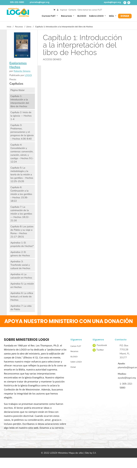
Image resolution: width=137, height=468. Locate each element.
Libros (28, 26)
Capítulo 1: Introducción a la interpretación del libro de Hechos (19, 101)
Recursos (66, 16)
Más (111, 16)
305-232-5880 (17, 2)
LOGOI (28, 75)
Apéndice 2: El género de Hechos (20, 254)
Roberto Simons (22, 71)
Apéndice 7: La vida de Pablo (21, 307)
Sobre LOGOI (96, 16)
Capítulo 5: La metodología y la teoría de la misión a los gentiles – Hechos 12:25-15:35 (21, 174)
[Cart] (54, 10)
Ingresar (63, 9)
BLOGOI (81, 16)
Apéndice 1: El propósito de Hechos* (22, 244)
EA (94, 452)
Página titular (17, 90)
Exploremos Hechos (18, 65)
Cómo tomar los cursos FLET (90, 9)
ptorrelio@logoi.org (39, 2)
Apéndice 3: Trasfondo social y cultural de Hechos (20, 265)
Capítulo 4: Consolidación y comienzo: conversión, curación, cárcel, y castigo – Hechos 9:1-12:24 (22, 153)
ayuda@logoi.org (112, 2)
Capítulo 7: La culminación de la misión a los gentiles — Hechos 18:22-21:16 (21, 213)
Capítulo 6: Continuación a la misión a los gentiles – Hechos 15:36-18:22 (21, 194)
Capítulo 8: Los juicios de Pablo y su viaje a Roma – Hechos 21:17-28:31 (21, 231)
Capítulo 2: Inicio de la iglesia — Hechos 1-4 (21, 116)
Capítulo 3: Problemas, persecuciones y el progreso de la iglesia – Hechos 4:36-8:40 (22, 132)
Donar (125, 16)
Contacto (72, 9)
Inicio (9, 26)
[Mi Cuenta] (57, 10)
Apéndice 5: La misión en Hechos (22, 285)
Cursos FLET (49, 16)
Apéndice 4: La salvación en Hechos (21, 276)
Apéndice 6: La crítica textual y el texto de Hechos (21, 296)
